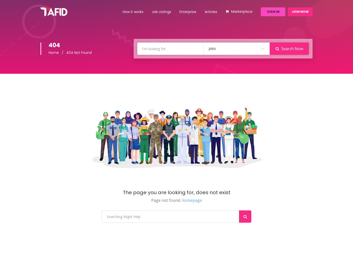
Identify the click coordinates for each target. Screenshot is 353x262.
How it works (133, 11)
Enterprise (187, 11)
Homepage (192, 200)
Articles (211, 11)
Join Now (300, 11)
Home (54, 52)
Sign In (273, 11)
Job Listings (161, 11)
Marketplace (241, 11)
